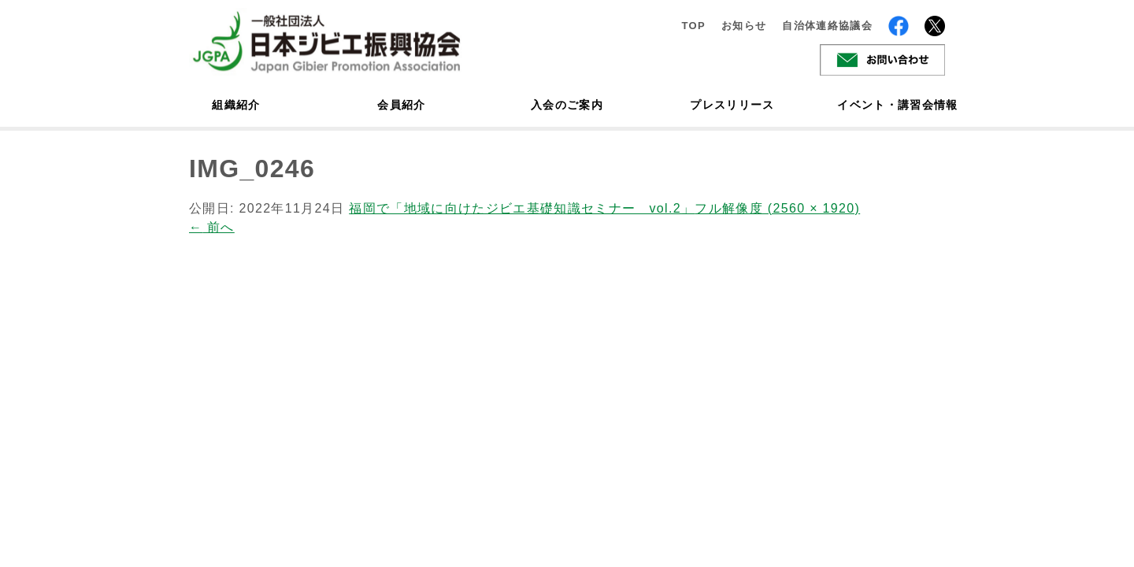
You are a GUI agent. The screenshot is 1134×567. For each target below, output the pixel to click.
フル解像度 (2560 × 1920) (777, 208)
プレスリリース (732, 104)
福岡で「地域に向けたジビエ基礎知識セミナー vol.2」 (522, 208)
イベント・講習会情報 (897, 104)
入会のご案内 (567, 104)
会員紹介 (401, 104)
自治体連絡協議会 (827, 26)
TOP (693, 26)
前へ (212, 227)
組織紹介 (236, 104)
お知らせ (743, 26)
